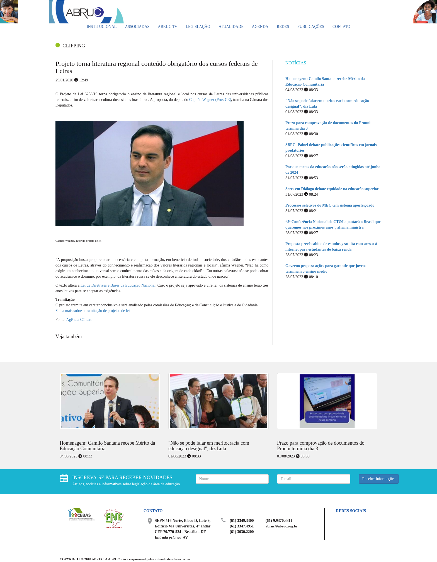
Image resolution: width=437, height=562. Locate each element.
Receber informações (378, 479)
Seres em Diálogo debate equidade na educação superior (332, 189)
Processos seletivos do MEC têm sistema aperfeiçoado (329, 205)
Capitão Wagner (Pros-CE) (210, 100)
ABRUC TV (167, 27)
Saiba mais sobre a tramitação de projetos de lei (92, 311)
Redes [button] (283, 27)
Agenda (260, 27)
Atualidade (231, 27)
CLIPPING (74, 46)
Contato (341, 27)
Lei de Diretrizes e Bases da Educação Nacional (118, 285)
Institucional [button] (101, 27)
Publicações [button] (310, 27)
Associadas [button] (137, 27)
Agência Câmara (79, 320)
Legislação (198, 27)
